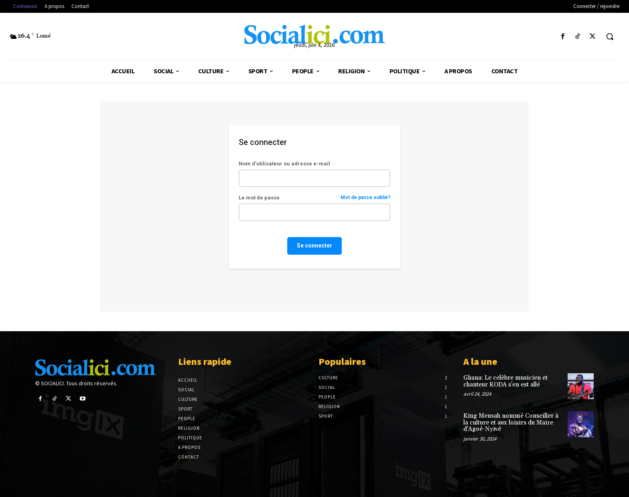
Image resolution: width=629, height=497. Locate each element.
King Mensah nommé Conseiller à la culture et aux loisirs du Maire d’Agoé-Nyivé (510, 422)
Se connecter (314, 245)
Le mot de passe (314, 197)
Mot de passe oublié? (365, 197)
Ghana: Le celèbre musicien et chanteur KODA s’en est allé (505, 381)
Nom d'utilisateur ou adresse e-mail (284, 163)
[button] (609, 36)
